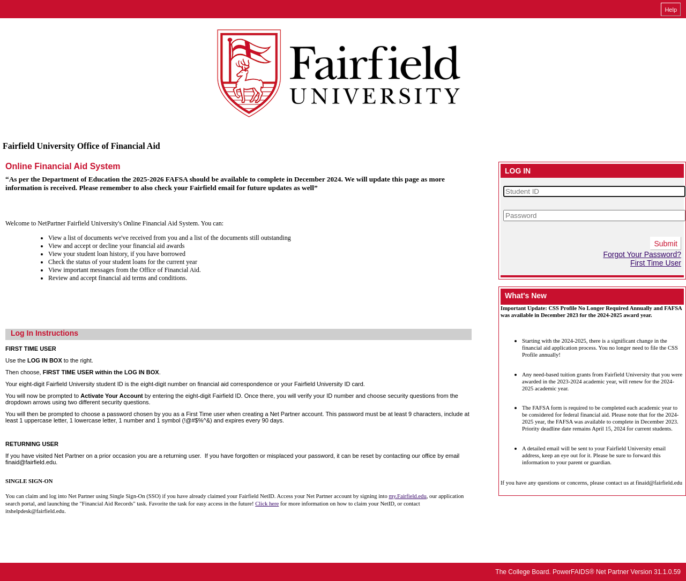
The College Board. (522, 572)
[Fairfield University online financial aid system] (340, 75)
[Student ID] (594, 191)
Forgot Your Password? (642, 254)
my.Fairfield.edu (407, 496)
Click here (267, 504)
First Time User (655, 263)
